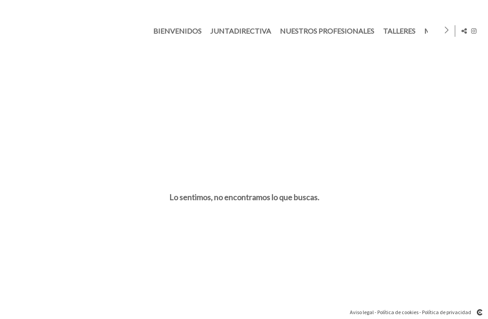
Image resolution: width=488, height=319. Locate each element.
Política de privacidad (446, 312)
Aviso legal (362, 312)
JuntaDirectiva (242, 31)
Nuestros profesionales (329, 31)
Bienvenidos (179, 31)
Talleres (401, 31)
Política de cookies (397, 312)
